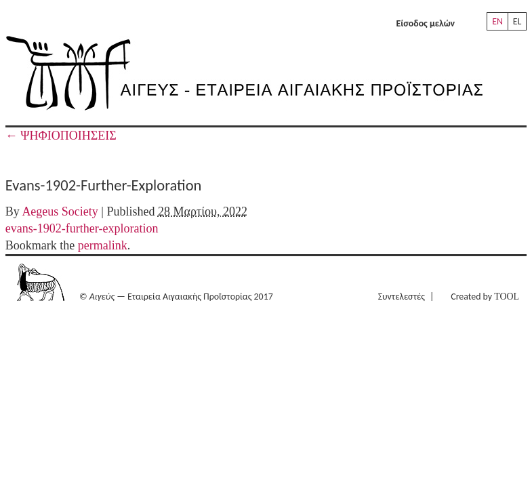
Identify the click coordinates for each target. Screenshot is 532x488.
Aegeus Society (60, 211)
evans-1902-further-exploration (82, 228)
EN (497, 21)
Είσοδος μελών (425, 23)
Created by (485, 296)
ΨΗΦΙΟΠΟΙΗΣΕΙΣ (61, 135)
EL (517, 21)
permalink (102, 245)
